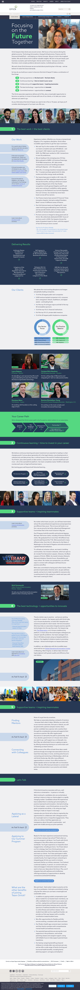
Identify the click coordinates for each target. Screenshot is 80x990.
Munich (63, 978)
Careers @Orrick (14, 16)
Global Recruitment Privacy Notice (33, 965)
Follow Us (59, 16)
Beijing (15, 978)
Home (10, 13)
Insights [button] (45, 1)
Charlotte (27, 978)
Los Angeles (51, 978)
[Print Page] (70, 14)
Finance (32, 8)
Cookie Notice (25, 974)
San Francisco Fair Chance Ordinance (26, 964)
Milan (59, 978)
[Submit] (69, 9)
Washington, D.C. (13, 981)
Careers (51, 1)
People (33, 1)
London (46, 978)
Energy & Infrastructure (36, 7)
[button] (67, 14)
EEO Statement (55, 961)
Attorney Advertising (33, 974)
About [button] (57, 1)
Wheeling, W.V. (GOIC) (21, 981)
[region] (40, 986)
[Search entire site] (59, 971)
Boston (19, 978)
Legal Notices (12, 974)
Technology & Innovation (36, 5)
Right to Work (69, 961)
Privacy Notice (18, 974)
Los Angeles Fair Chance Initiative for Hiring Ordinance (49, 964)
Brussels (22, 978)
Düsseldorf (37, 978)
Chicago (32, 978)
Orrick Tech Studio (65, 1)
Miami (56, 978)
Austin (11, 978)
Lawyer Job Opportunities (27, 16)
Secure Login (40, 974)
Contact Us (66, 16)
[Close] (78, 986)
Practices (39, 1)
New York (67, 978)
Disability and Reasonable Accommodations (38, 961)
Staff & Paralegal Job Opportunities (45, 16)
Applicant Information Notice (48, 965)
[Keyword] (69, 971)
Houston (41, 978)
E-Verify (62, 961)
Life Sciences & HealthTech (36, 10)
